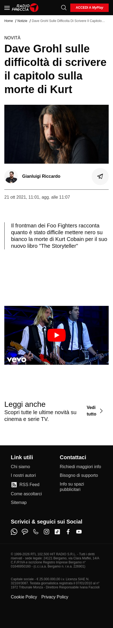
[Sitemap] (19, 502)
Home (8, 21)
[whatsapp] (14, 531)
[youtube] (79, 531)
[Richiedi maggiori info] (80, 467)
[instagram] (46, 531)
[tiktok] (57, 531)
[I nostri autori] (23, 475)
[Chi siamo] (20, 467)
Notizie (22, 21)
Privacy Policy (54, 597)
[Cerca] (64, 7)
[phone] (35, 531)
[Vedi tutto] (95, 411)
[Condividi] (100, 176)
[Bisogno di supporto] (79, 475)
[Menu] (7, 7)
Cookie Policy (24, 597)
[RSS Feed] (25, 484)
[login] (89, 8)
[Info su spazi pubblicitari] (81, 486)
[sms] (25, 531)
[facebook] (68, 531)
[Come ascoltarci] (26, 494)
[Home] (25, 7)
